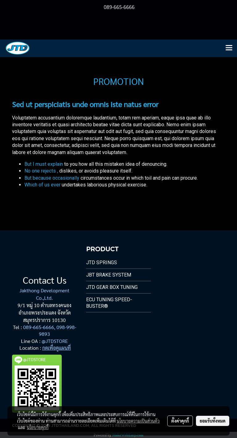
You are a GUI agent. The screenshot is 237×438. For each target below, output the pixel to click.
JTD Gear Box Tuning (112, 287)
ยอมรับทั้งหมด (213, 420)
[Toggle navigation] (229, 48)
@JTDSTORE (55, 341)
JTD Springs (101, 262)
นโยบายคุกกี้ (37, 427)
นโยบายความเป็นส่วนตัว (138, 420)
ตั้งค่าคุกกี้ (180, 420)
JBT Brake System (108, 275)
